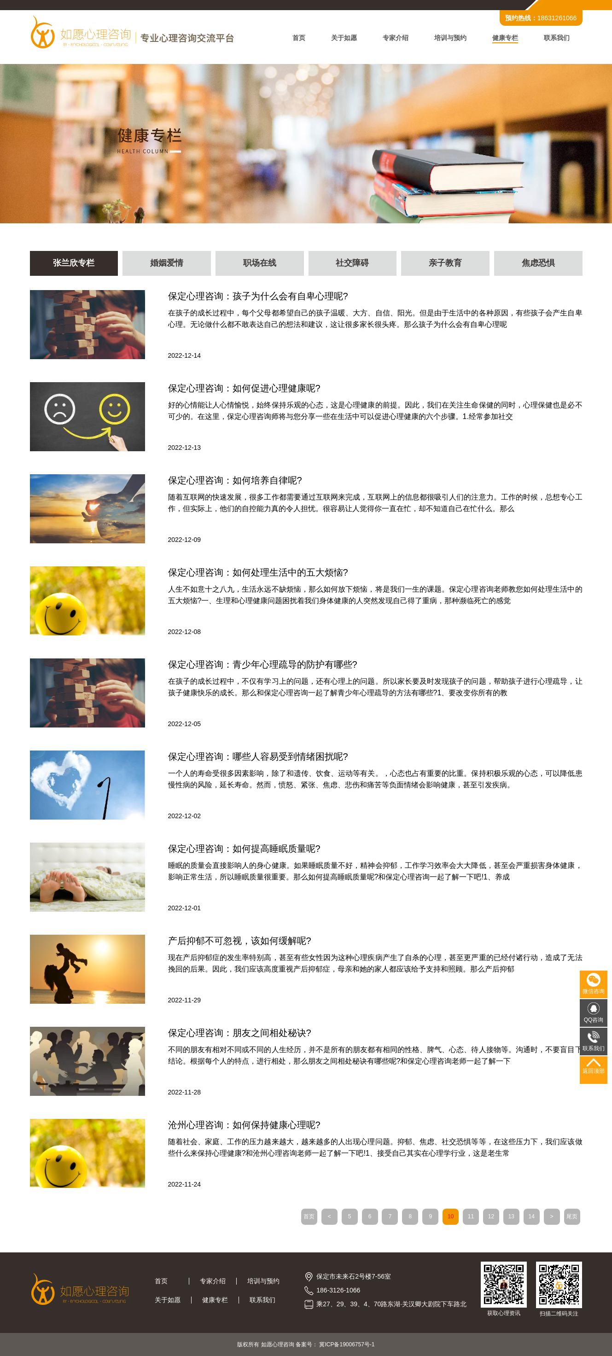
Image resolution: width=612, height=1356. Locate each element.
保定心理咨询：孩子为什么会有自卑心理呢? (258, 296)
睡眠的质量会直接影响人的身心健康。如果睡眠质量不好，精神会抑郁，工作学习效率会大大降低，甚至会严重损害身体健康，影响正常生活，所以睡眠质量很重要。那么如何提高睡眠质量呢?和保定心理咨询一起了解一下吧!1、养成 (375, 871)
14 (532, 1216)
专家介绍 (395, 37)
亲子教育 (445, 263)
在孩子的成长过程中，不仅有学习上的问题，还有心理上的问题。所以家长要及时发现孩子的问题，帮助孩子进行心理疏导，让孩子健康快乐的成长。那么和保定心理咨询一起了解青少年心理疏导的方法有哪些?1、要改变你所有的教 (375, 687)
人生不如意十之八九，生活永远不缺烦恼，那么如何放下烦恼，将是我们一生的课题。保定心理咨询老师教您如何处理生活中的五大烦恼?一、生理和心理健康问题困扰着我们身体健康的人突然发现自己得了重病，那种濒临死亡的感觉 (375, 595)
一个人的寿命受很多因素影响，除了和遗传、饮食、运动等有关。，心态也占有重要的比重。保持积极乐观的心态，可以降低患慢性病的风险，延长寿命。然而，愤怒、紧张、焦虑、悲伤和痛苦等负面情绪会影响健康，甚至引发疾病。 (375, 779)
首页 (298, 37)
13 (511, 1216)
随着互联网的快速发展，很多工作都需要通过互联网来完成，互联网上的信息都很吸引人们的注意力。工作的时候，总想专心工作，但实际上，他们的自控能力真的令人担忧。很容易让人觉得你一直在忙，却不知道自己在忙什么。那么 (375, 502)
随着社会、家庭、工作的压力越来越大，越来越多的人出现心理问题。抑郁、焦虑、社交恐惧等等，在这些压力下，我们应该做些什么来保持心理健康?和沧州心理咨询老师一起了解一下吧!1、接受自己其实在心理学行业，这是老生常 (375, 1147)
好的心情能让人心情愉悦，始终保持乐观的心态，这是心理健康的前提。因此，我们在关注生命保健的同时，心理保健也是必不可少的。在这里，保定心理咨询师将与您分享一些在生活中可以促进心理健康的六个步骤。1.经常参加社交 (375, 410)
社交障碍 (352, 263)
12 (491, 1216)
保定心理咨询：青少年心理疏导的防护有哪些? (262, 664)
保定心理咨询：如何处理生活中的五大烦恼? (258, 572)
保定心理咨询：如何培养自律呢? (235, 480)
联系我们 (557, 37)
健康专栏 (505, 37)
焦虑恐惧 (538, 263)
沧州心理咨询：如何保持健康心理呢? (244, 1125)
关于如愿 (344, 37)
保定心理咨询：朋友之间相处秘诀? (239, 1033)
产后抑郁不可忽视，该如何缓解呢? (239, 941)
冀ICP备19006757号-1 (346, 1344)
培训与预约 (450, 37)
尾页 (571, 1216)
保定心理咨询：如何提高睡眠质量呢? (244, 849)
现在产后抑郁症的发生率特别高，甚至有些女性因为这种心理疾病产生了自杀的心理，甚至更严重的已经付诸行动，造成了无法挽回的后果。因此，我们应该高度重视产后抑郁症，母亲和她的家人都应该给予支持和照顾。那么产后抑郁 (375, 963)
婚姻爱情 (166, 263)
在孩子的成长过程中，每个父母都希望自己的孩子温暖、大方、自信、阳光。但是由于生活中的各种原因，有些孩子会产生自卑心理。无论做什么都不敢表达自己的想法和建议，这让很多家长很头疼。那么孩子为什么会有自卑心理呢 (375, 318)
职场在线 (259, 263)
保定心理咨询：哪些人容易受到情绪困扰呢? (258, 756)
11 (471, 1216)
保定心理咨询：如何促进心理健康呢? (244, 388)
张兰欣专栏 (73, 263)
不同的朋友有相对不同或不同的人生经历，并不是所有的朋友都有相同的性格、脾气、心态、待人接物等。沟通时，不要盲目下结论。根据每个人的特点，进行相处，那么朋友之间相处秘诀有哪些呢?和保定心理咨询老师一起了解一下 (375, 1055)
